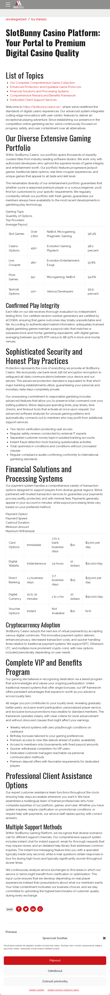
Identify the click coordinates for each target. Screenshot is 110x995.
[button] (104, 938)
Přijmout (55, 960)
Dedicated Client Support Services (33, 100)
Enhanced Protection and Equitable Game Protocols (45, 87)
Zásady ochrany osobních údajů (63, 990)
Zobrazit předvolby (55, 981)
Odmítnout (55, 971)
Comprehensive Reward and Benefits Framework (43, 95)
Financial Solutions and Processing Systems (39, 91)
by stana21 (39, 19)
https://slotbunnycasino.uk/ (42, 107)
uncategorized (16, 19)
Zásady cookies (36, 990)
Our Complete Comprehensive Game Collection (42, 83)
